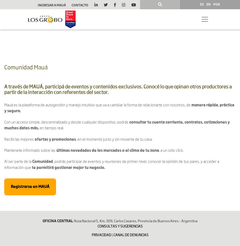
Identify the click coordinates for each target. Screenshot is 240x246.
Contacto (80, 5)
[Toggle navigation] (205, 19)
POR (216, 4)
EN (208, 4)
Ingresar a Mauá (52, 5)
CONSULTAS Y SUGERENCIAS (120, 226)
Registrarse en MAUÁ (30, 187)
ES (202, 4)
